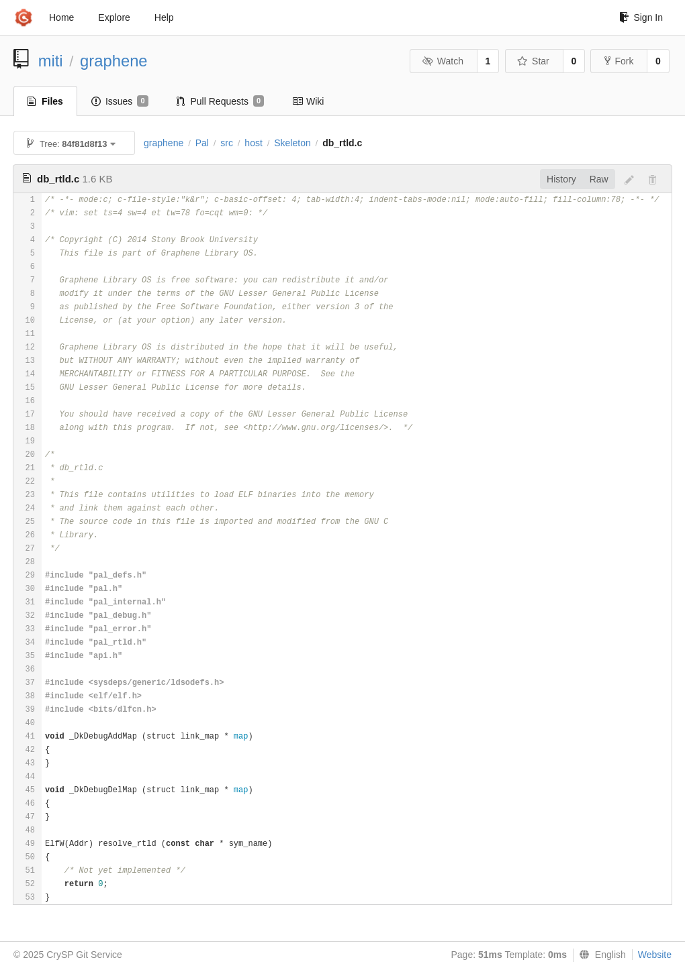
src (226, 143)
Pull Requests (221, 101)
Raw (599, 179)
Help (164, 17)
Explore (114, 17)
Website (655, 954)
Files (45, 101)
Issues (119, 101)
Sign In (641, 17)
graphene (114, 61)
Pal (202, 143)
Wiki (308, 101)
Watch (442, 61)
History (561, 179)
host (253, 143)
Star (533, 61)
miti (50, 61)
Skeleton (292, 143)
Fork (618, 61)
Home (61, 17)
